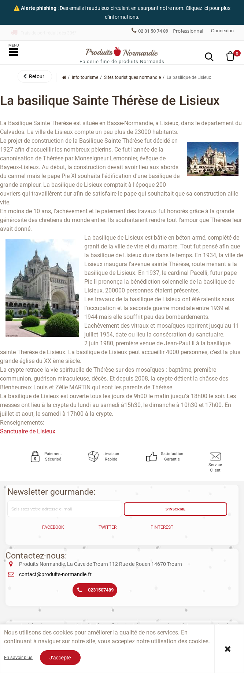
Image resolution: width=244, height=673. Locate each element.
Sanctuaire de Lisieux (27, 431)
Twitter (108, 527)
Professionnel (188, 31)
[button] (35, 76)
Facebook (53, 527)
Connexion (222, 30)
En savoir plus (18, 657)
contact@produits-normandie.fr (55, 574)
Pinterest (162, 527)
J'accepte (60, 658)
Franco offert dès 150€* (39, 33)
